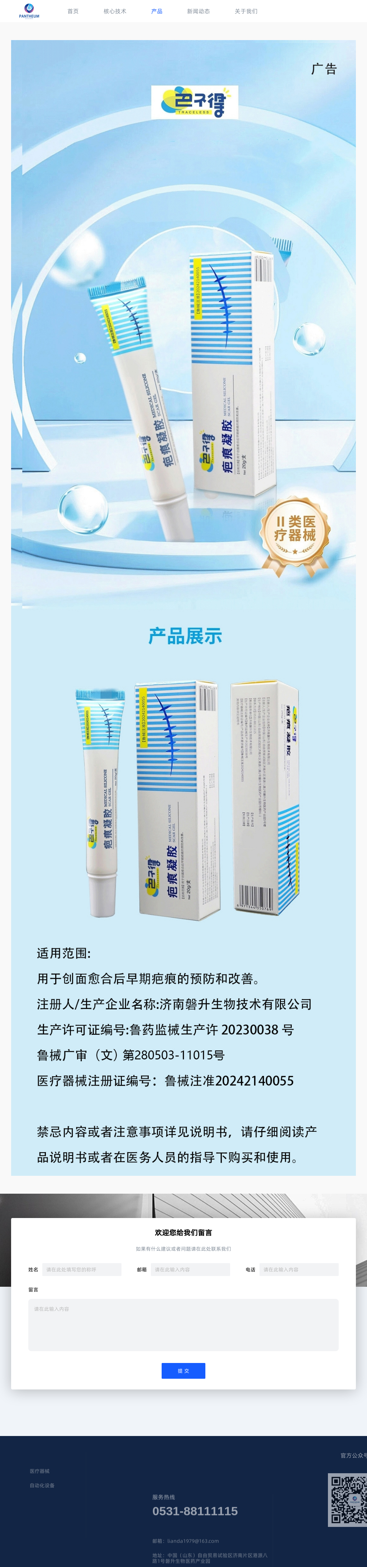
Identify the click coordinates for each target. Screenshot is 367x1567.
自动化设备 (20, 1486)
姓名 (33, 1269)
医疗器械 (18, 1471)
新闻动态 (198, 11)
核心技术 (115, 11)
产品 (157, 11)
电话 (251, 1269)
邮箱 (142, 1269)
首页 (73, 11)
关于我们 (246, 11)
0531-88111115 (195, 1527)
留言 (33, 1290)
